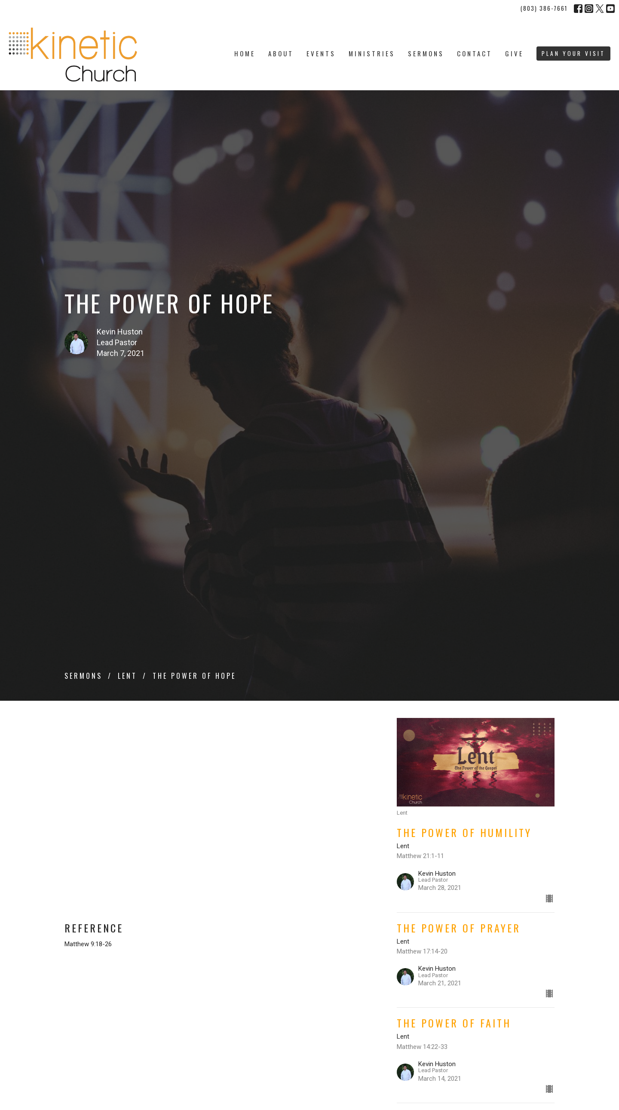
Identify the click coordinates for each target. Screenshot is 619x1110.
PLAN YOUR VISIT (573, 53)
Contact (474, 53)
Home (244, 53)
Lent (127, 676)
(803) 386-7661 (544, 8)
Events (321, 53)
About (281, 53)
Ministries (372, 53)
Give (514, 53)
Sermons (426, 53)
